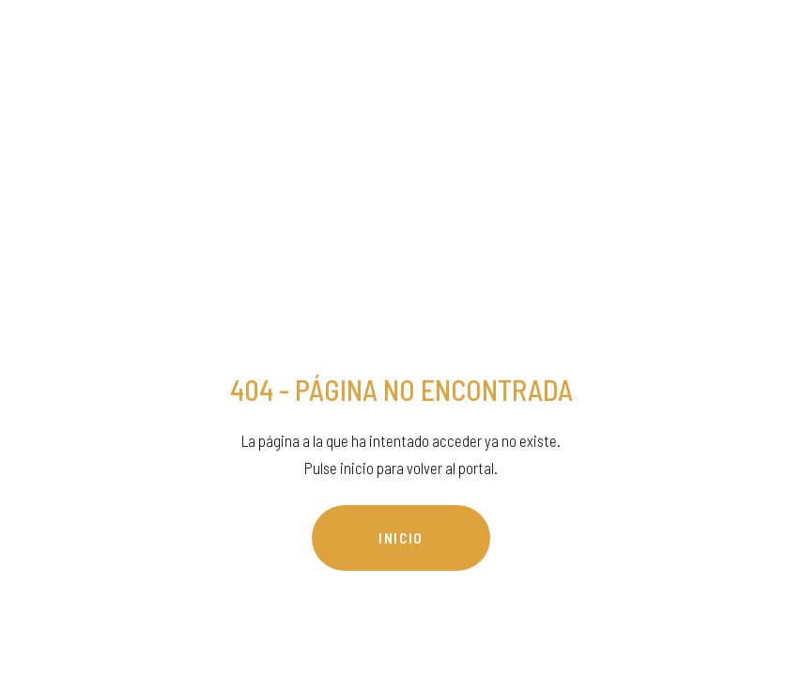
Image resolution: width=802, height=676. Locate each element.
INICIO (400, 537)
